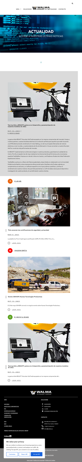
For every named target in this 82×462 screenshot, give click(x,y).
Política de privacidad (38, 460)
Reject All (24, 454)
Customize (12, 454)
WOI (5, 421)
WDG (18, 9)
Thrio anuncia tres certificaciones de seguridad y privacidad (28, 230)
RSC (5, 408)
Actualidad (52, 9)
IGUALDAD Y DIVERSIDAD (11, 413)
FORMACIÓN (7, 415)
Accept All (36, 454)
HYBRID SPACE (8, 426)
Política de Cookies (50, 460)
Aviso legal (29, 460)
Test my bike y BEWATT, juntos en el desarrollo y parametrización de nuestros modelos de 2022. (31, 125)
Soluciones (28, 9)
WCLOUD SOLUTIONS (48, 455)
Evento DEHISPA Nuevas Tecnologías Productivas (25, 297)
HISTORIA (6, 404)
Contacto (62, 9)
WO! (5, 424)
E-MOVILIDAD (14, 133)
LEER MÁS (14, 243)
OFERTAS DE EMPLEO (9, 411)
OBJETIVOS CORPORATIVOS (11, 406)
